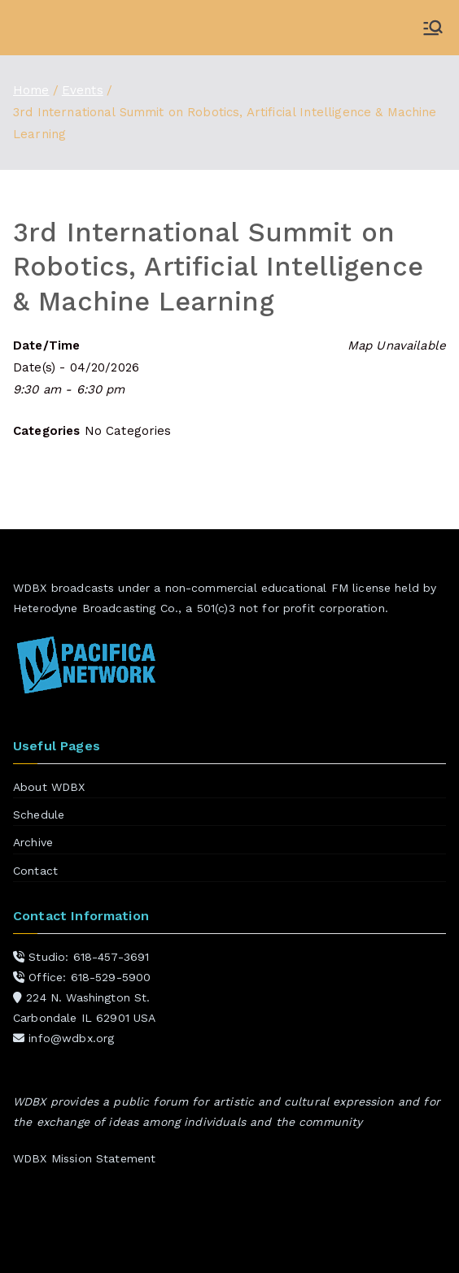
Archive (33, 842)
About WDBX (49, 786)
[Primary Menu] (433, 27)
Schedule (38, 814)
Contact (35, 870)
